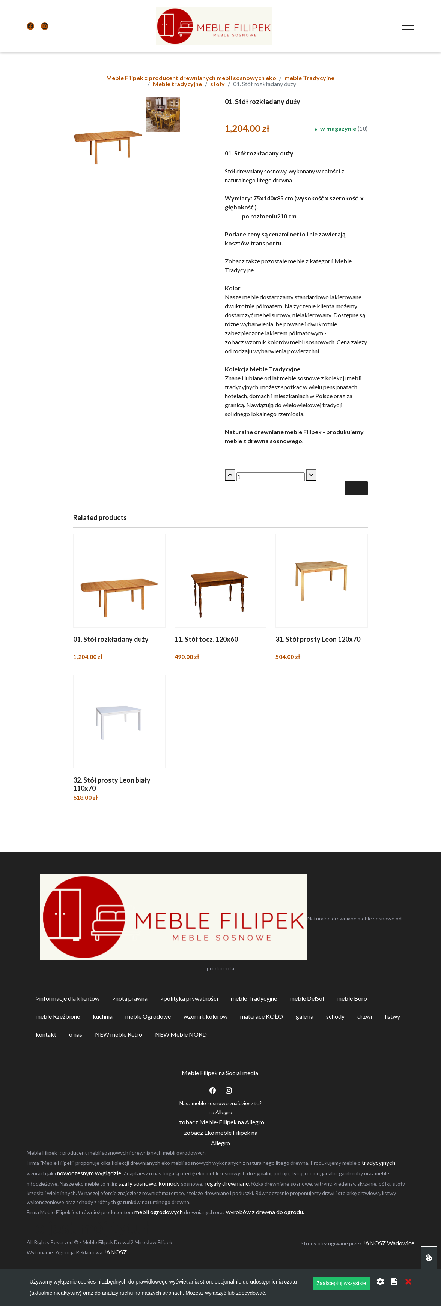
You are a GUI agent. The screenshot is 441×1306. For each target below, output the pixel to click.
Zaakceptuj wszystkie (341, 1283)
